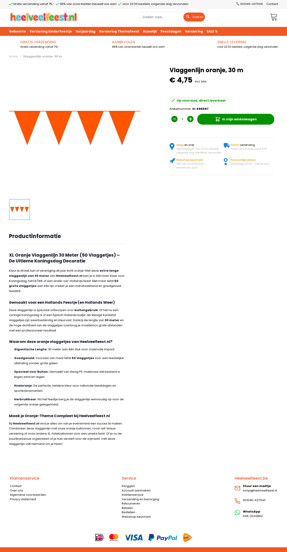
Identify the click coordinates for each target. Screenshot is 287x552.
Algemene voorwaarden (28, 495)
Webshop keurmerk (136, 517)
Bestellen (128, 512)
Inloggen (128, 486)
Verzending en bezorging (140, 499)
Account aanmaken (136, 490)
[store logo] (43, 17)
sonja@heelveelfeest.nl (260, 490)
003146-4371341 (254, 500)
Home (13, 56)
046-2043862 (253, 516)
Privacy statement (23, 499)
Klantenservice (133, 495)
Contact (272, 4)
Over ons (16, 490)
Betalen (127, 508)
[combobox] (172, 17)
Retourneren (131, 503)
